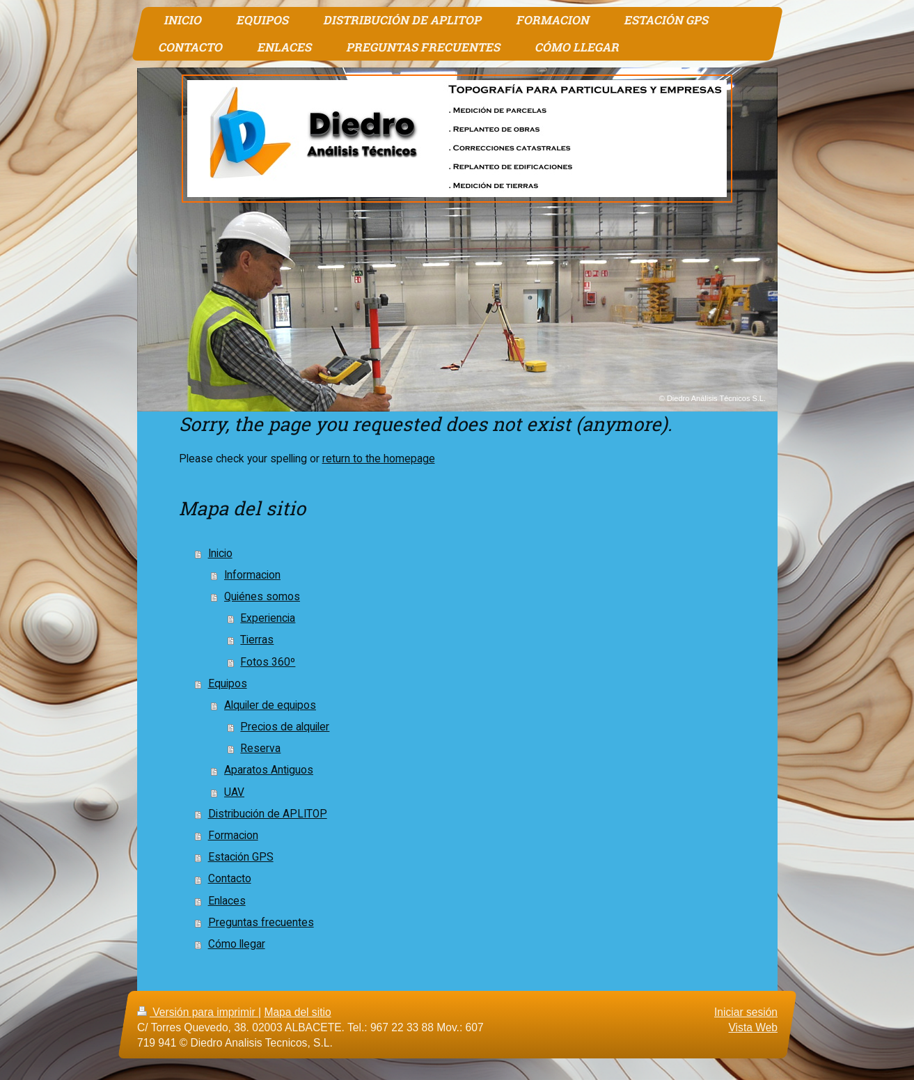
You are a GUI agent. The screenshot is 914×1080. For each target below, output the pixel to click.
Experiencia (267, 618)
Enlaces (227, 901)
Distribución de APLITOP (267, 814)
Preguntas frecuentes (261, 922)
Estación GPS (241, 857)
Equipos (227, 684)
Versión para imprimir (197, 1012)
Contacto (229, 878)
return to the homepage (378, 459)
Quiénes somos (262, 596)
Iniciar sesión (745, 1012)
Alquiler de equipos (270, 705)
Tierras (257, 640)
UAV (234, 792)
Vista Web (753, 1027)
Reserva (260, 748)
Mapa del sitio (297, 1012)
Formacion (233, 835)
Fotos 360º (267, 662)
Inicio (220, 553)
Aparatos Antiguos (268, 770)
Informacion (252, 575)
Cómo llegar (236, 944)
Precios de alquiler (284, 727)
